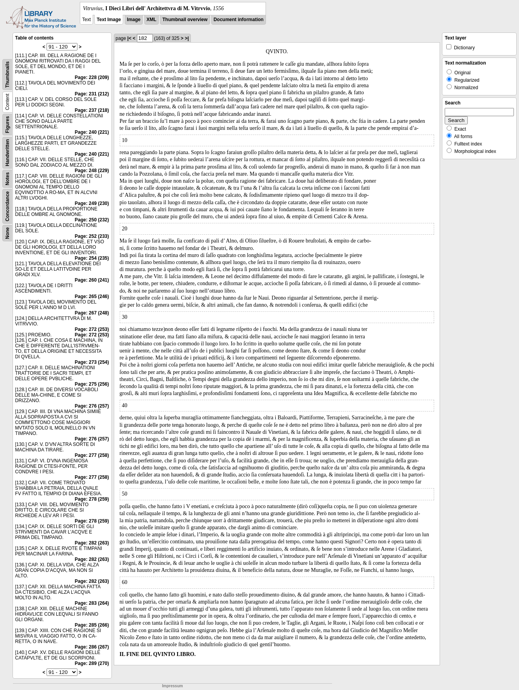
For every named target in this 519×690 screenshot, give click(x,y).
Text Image (109, 19)
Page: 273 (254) (92, 362)
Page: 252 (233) (92, 236)
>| (187, 38)
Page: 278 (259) (92, 499)
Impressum (172, 686)
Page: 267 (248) (92, 313)
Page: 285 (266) (92, 625)
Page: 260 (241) (92, 280)
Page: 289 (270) (92, 663)
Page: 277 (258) (92, 455)
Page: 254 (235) (92, 258)
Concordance (7, 206)
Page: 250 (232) (92, 220)
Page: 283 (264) (92, 603)
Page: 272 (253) (92, 329)
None (7, 233)
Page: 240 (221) (92, 132)
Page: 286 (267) (92, 647)
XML (151, 19)
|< (129, 38)
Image (134, 19)
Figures (7, 124)
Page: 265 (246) (92, 296)
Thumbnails (7, 74)
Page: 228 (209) (92, 77)
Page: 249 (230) (92, 203)
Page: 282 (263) (92, 543)
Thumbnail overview (184, 19)
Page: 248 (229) (92, 170)
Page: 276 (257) (92, 406)
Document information (239, 19)
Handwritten (7, 152)
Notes (7, 178)
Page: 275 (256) (92, 384)
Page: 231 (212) (92, 94)
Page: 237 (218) (92, 110)
